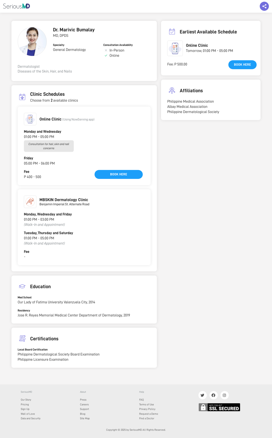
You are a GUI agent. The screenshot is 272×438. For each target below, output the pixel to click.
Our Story (26, 399)
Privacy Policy (147, 409)
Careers (84, 404)
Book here (118, 174)
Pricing (25, 404)
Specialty (58, 44)
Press (83, 399)
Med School (25, 297)
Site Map (85, 418)
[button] (30, 119)
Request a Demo (148, 413)
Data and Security (31, 418)
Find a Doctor (146, 418)
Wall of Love (28, 413)
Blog (82, 413)
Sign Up (25, 409)
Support (84, 409)
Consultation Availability (118, 44)
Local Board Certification (33, 349)
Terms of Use (146, 404)
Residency (24, 310)
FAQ (141, 399)
